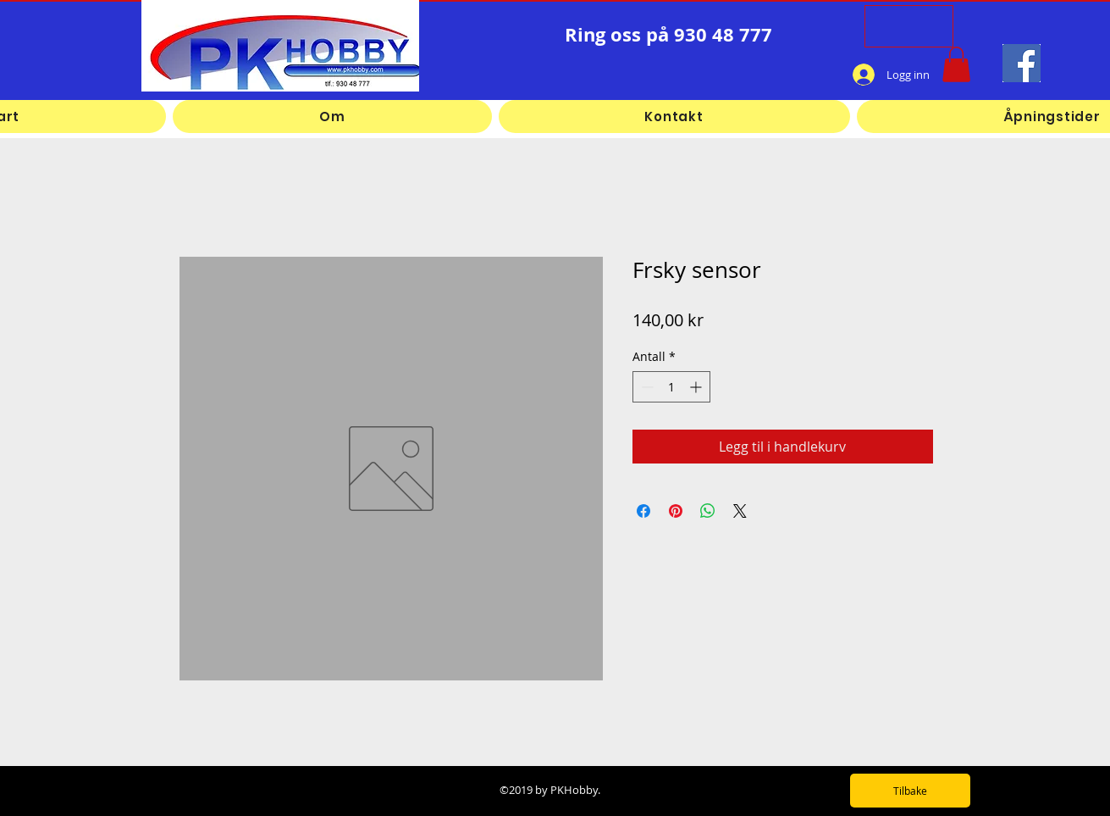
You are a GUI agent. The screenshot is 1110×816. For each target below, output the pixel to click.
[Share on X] (740, 511)
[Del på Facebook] (643, 511)
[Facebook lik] (773, 75)
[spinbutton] (671, 387)
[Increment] (697, 387)
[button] (956, 64)
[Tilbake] (910, 791)
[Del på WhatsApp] (708, 511)
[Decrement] (645, 387)
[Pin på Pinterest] (675, 511)
